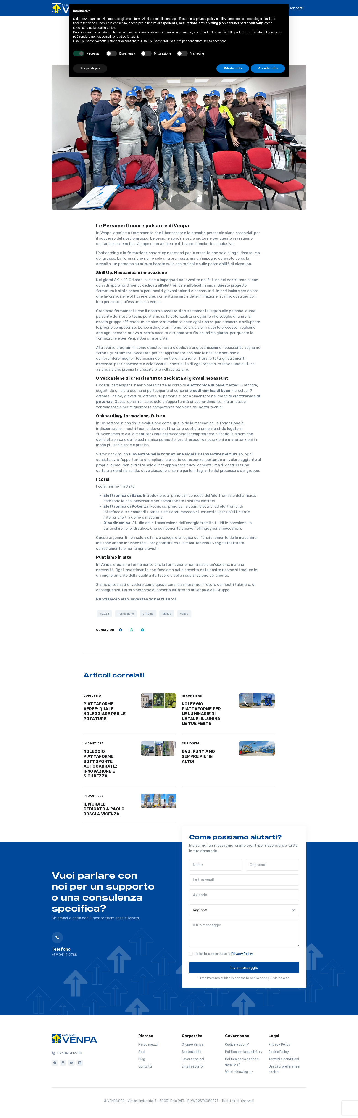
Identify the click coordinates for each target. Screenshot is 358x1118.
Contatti (296, 8)
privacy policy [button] (205, 19)
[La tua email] (244, 880)
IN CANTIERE (192, 695)
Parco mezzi (148, 1045)
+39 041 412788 (67, 1053)
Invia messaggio (244, 967)
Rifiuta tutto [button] (233, 68)
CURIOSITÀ (92, 695)
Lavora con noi (193, 1059)
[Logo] (74, 1038)
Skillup (166, 613)
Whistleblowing (239, 1072)
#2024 (104, 613)
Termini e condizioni (283, 1059)
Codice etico (237, 1045)
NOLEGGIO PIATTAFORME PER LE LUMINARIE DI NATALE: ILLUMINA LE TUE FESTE (201, 713)
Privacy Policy (242, 954)
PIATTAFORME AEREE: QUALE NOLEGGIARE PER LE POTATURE (105, 711)
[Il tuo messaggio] (244, 933)
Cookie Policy (278, 1052)
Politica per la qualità (243, 1052)
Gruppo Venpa (192, 1045)
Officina (148, 613)
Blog (141, 1059)
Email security (193, 1066)
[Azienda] (244, 895)
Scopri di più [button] (90, 68)
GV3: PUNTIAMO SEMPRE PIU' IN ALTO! (198, 756)
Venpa (184, 613)
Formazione (126, 613)
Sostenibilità (191, 1052)
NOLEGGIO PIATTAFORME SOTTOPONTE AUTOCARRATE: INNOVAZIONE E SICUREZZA (100, 764)
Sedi (141, 1052)
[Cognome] (272, 865)
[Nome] (215, 865)
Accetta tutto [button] (268, 68)
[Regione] (244, 910)
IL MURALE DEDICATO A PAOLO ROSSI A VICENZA (104, 809)
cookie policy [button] (106, 27)
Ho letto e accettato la (224, 954)
